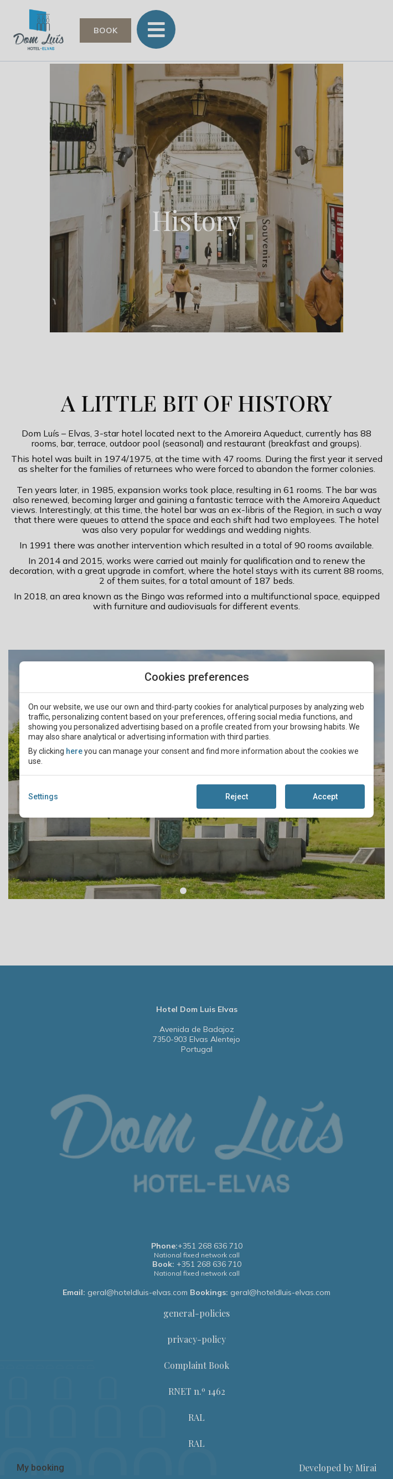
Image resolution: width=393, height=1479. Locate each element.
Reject (236, 796)
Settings (43, 796)
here (74, 751)
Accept (325, 796)
